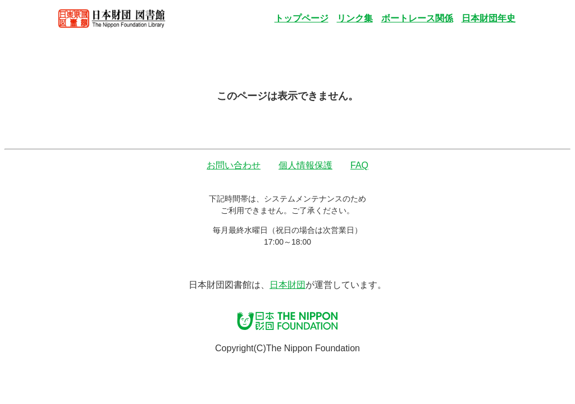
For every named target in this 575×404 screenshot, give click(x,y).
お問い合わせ (234, 165)
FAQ (359, 165)
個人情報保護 (305, 165)
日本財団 (287, 285)
